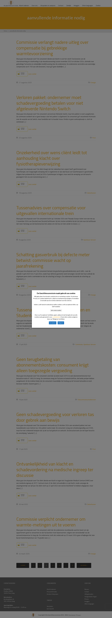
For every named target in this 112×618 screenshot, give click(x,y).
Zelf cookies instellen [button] (56, 310)
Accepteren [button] (53, 323)
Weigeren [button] (60, 323)
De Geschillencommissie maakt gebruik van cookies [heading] (56, 293)
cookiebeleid (56, 317)
